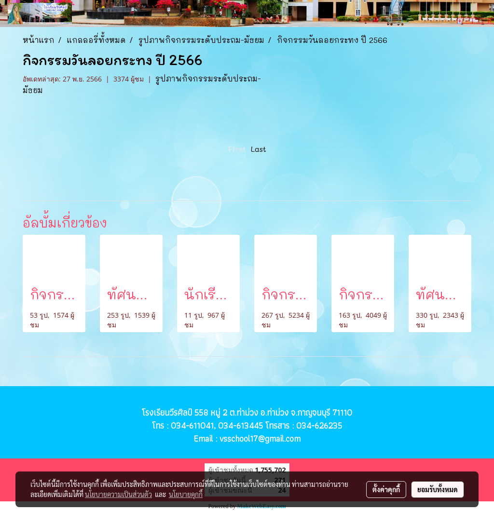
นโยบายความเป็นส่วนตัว (118, 494)
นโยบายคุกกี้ (186, 494)
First (237, 149)
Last (258, 149)
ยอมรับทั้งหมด (437, 489)
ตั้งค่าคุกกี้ (386, 489)
